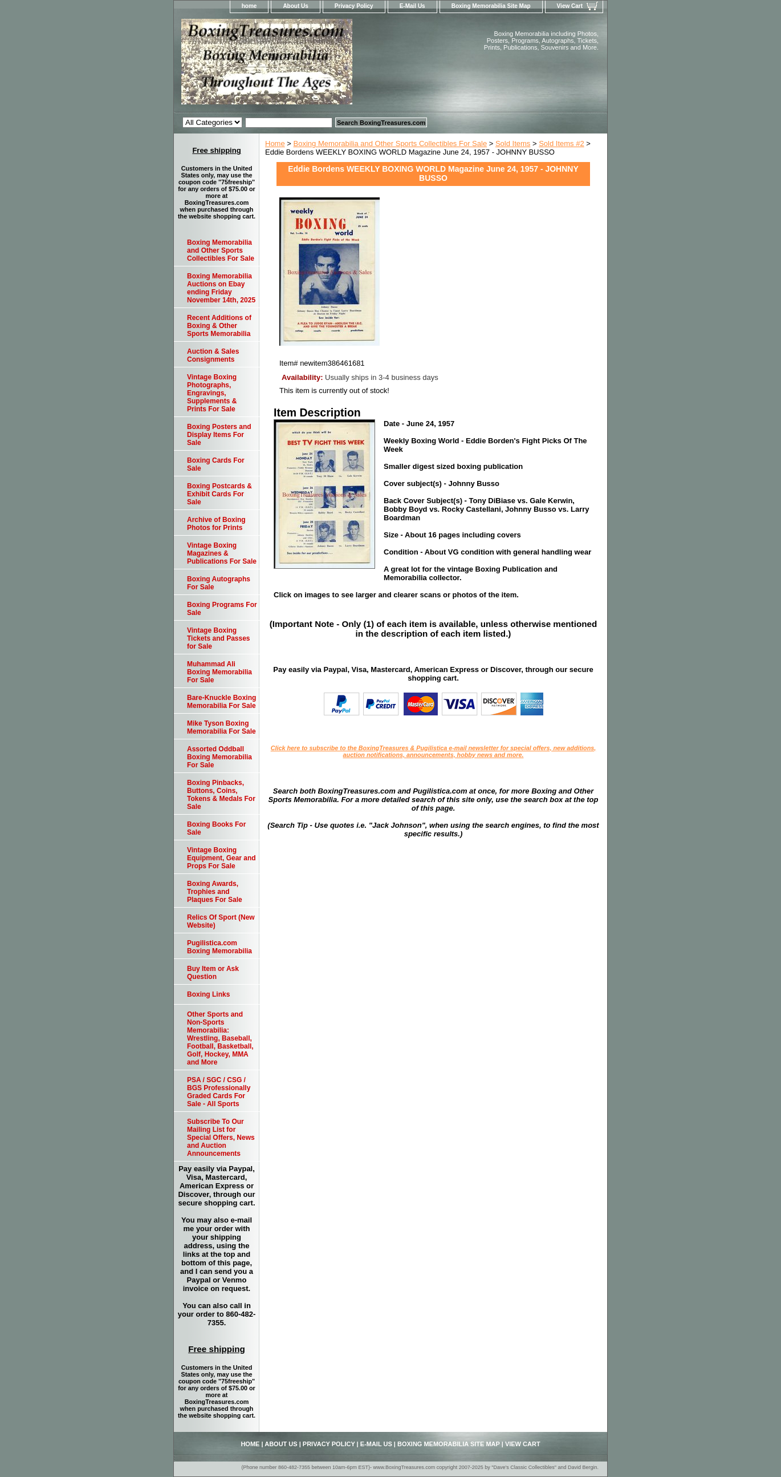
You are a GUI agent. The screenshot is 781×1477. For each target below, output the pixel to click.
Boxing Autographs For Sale (218, 583)
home (249, 6)
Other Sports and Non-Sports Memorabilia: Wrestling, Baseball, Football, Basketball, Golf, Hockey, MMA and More (220, 1038)
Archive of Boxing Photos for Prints (216, 524)
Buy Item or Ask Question (213, 973)
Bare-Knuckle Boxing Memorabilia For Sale (221, 702)
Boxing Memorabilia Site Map (491, 6)
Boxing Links (208, 994)
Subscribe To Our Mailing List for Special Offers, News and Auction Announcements (221, 1138)
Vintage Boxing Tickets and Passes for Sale (218, 638)
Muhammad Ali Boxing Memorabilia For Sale (219, 672)
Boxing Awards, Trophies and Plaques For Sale (214, 892)
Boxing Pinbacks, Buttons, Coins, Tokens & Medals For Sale (221, 795)
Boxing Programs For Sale (222, 609)
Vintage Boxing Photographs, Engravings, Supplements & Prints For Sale (212, 393)
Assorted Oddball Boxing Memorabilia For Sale (219, 757)
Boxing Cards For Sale (216, 464)
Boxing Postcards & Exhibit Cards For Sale (219, 494)
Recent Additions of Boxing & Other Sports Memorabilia (219, 326)
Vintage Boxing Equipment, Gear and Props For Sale (221, 858)
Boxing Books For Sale (216, 828)
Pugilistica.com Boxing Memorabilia (219, 947)
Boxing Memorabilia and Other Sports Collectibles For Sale (390, 143)
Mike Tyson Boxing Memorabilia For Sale (221, 727)
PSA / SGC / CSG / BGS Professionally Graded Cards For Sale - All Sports (218, 1092)
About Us (295, 6)
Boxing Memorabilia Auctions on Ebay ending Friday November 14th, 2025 (221, 288)
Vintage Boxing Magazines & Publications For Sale (222, 553)
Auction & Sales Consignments (213, 355)
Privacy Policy (354, 6)
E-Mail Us (412, 6)
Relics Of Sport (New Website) (221, 921)
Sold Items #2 (561, 143)
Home (275, 143)
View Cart (570, 6)
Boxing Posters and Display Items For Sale (219, 435)
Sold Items (512, 143)
